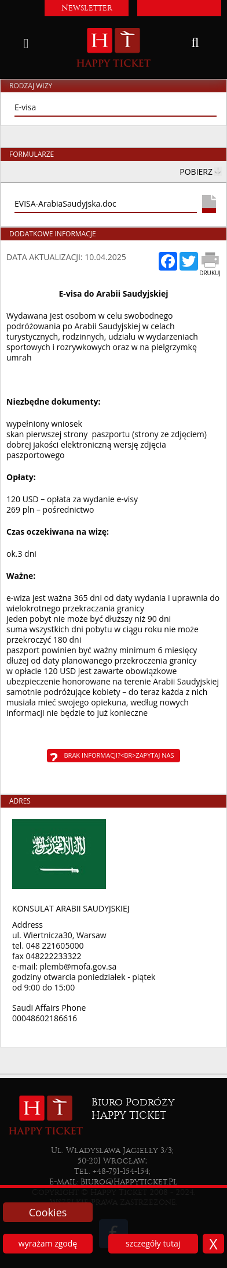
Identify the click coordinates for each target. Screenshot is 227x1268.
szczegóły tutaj (153, 1243)
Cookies (48, 1212)
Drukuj (210, 273)
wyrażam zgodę (48, 1243)
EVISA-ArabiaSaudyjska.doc (65, 204)
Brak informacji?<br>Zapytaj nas (119, 755)
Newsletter (86, 8)
